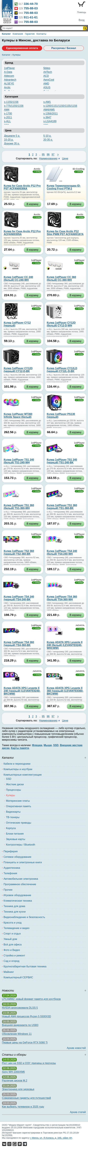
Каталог (6, 34)
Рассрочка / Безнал (63, 48)
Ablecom (9, 75)
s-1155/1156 (11, 102)
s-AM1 (47, 102)
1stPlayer (9, 68)
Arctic (7, 87)
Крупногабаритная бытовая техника (25, 966)
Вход (81, 20)
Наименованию (48, 158)
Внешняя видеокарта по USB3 (20, 1025)
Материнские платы (18, 800)
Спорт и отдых (12, 933)
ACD (46, 75)
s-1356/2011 (50, 113)
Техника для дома (14, 906)
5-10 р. (47, 135)
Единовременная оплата (22, 48)
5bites (46, 68)
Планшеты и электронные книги (23, 862)
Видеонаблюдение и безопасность (24, 917)
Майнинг (9, 972)
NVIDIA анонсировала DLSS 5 (20, 1007)
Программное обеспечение (20, 884)
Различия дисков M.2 (14, 1080)
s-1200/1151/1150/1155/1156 (60, 105)
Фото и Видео (12, 950)
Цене (65, 158)
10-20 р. (9, 139)
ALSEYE (9, 83)
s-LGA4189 (49, 121)
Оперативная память (18, 806)
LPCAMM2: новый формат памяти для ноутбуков (31, 999)
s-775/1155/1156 (13, 105)
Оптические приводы (18, 822)
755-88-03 (31, 8)
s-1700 (8, 113)
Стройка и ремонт (14, 955)
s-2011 (8, 117)
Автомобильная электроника (21, 878)
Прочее (8, 889)
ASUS (46, 87)
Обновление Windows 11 (17, 1033)
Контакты (41, 34)
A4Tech (47, 72)
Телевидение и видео (16, 928)
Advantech (10, 79)
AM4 (6, 109)
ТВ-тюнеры (12, 817)
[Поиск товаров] (42, 28)
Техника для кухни (15, 911)
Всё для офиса (13, 944)
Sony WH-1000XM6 (13, 1071)
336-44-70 (31, 3)
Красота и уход (12, 922)
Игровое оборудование (17, 895)
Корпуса (11, 828)
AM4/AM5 (49, 109)
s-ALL (7, 121)
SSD (8, 779)
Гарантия (30, 34)
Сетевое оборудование (17, 857)
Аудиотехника (12, 867)
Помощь (81, 12)
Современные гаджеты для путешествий (26, 1098)
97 (53, 154)
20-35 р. (48, 139)
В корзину (32, 204)
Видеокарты (13, 811)
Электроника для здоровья (18, 1089)
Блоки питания (15, 833)
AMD (46, 83)
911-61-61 (31, 17)
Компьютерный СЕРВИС (18, 977)
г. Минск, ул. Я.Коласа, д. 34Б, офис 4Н (51, 1138)
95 (43, 154)
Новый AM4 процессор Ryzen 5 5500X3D (26, 1016)
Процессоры (13, 789)
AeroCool (48, 79)
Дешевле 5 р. (12, 135)
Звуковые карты (15, 839)
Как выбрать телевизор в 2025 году (23, 1106)
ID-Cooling (78, 169)
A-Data (8, 72)
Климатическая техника (18, 900)
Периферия (11, 851)
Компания (18, 34)
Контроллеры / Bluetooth (20, 844)
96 (48, 154)
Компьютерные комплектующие (23, 774)
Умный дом (10, 939)
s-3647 (47, 117)
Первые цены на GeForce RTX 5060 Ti (25, 1042)
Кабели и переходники (17, 763)
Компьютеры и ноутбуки (18, 769)
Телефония (10, 873)
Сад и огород (11, 961)
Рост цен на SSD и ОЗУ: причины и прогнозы (29, 1063)
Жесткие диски (15, 784)
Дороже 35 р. (12, 143)
